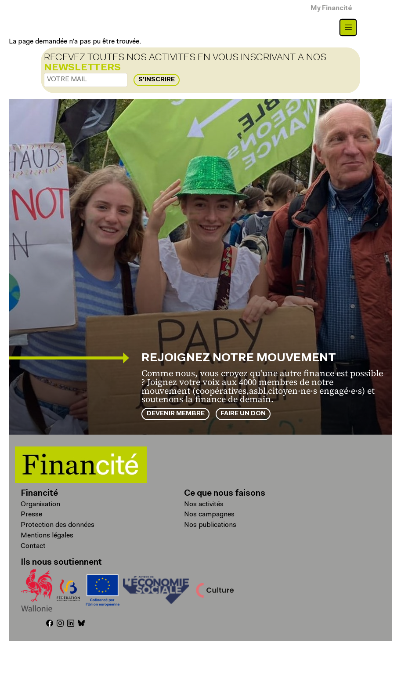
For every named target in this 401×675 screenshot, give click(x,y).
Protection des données (57, 525)
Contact (33, 546)
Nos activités (204, 504)
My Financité (331, 8)
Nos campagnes (209, 514)
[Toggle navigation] (348, 27)
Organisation (40, 504)
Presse (31, 514)
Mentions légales (47, 535)
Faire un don (243, 413)
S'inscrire (156, 79)
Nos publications (210, 525)
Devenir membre (176, 413)
